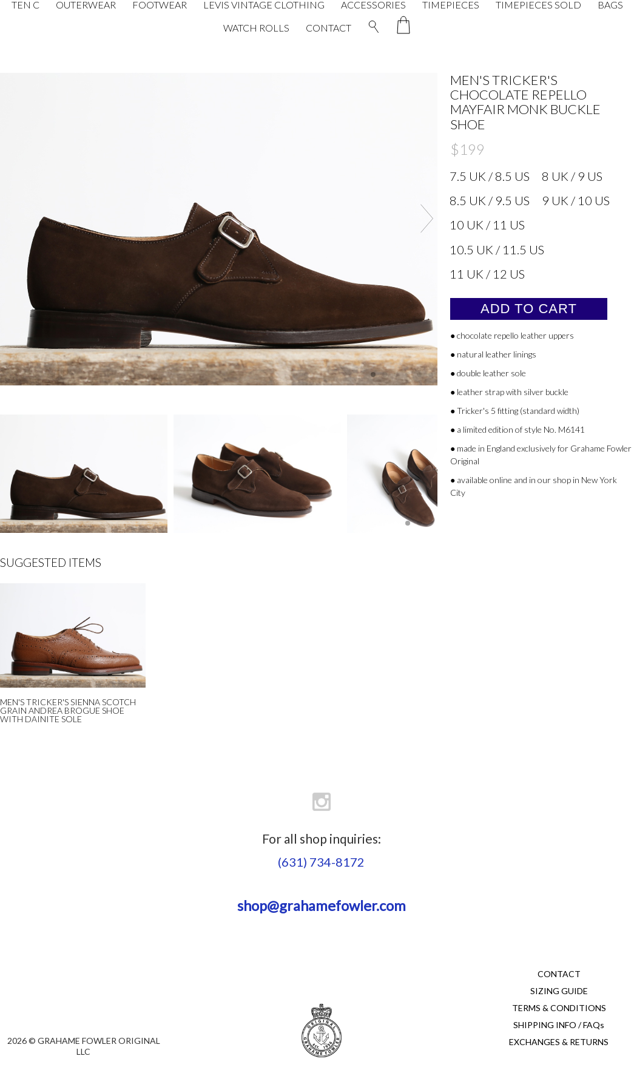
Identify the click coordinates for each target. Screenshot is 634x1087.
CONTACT (328, 27)
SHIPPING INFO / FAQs (558, 1025)
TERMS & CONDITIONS (559, 1008)
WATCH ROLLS (256, 27)
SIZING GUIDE (559, 991)
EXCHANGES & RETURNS (559, 1042)
